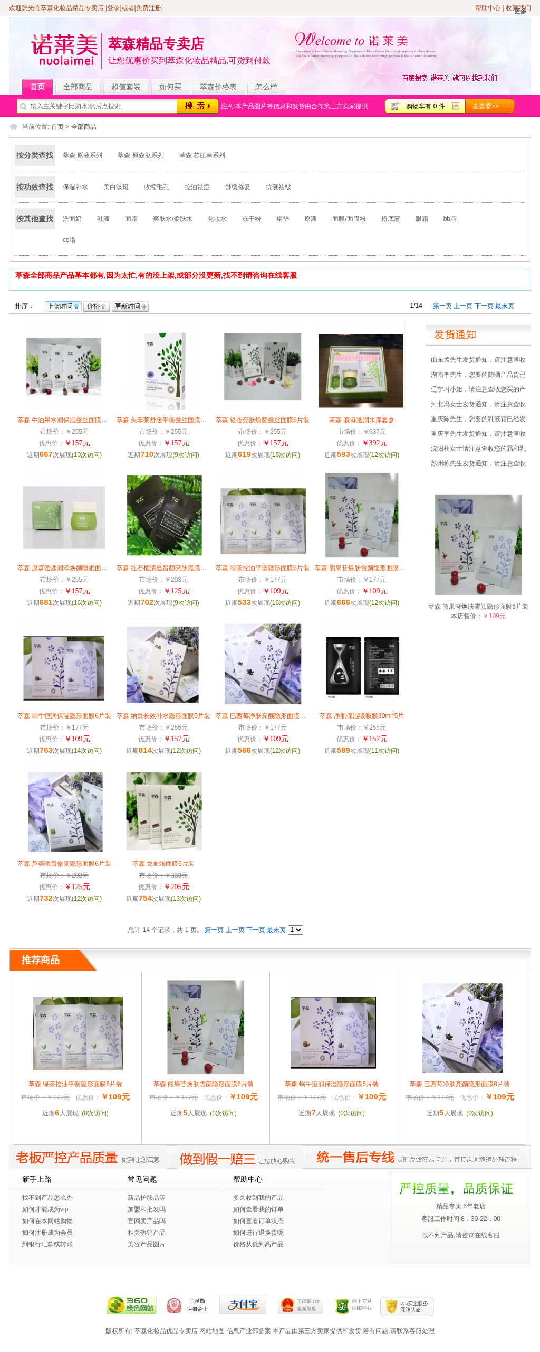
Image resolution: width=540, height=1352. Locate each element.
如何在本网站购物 (47, 1221)
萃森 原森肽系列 (140, 155)
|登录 (112, 8)
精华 (282, 218)
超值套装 (130, 87)
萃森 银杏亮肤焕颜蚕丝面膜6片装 (263, 420)
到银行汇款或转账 (47, 1244)
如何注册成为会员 (47, 1232)
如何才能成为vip (45, 1209)
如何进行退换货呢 (258, 1232)
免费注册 (148, 8)
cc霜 (69, 240)
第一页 (442, 306)
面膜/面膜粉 (348, 218)
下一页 (484, 306)
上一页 (463, 306)
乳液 (103, 218)
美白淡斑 (116, 187)
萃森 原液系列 (82, 155)
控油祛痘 (197, 187)
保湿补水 (75, 187)
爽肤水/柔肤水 (172, 218)
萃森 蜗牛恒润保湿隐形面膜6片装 (64, 716)
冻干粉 (251, 218)
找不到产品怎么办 (47, 1197)
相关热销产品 (147, 1232)
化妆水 (217, 218)
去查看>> (485, 106)
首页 (41, 87)
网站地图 (212, 1331)
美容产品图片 (147, 1244)
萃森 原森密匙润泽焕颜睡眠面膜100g (69, 568)
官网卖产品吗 (147, 1221)
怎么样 (266, 86)
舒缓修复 (237, 187)
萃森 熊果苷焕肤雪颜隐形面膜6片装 (365, 568)
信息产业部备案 (249, 1331)
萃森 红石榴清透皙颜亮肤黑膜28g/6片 (170, 568)
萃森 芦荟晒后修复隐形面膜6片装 (64, 864)
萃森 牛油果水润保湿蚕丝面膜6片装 (67, 420)
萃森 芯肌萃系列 (202, 155)
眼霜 (422, 218)
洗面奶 (72, 218)
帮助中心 (487, 8)
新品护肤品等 (147, 1197)
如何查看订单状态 (258, 1221)
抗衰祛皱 (278, 187)
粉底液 (390, 218)
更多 (520, 11)
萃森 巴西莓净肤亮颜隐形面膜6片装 (266, 716)
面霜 (131, 218)
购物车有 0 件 (425, 106)
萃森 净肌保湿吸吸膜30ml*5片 (362, 716)
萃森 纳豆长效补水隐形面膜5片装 (163, 716)
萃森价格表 (218, 86)
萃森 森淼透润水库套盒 (361, 420)
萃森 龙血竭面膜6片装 (163, 864)
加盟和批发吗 (147, 1209)
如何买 (170, 86)
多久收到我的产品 (258, 1197)
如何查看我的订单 (258, 1209)
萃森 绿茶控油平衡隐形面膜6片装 (263, 568)
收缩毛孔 (156, 187)
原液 (310, 218)
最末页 (504, 306)
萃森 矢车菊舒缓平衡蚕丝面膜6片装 (167, 420)
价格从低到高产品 (258, 1244)
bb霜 (450, 218)
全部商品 (82, 87)
